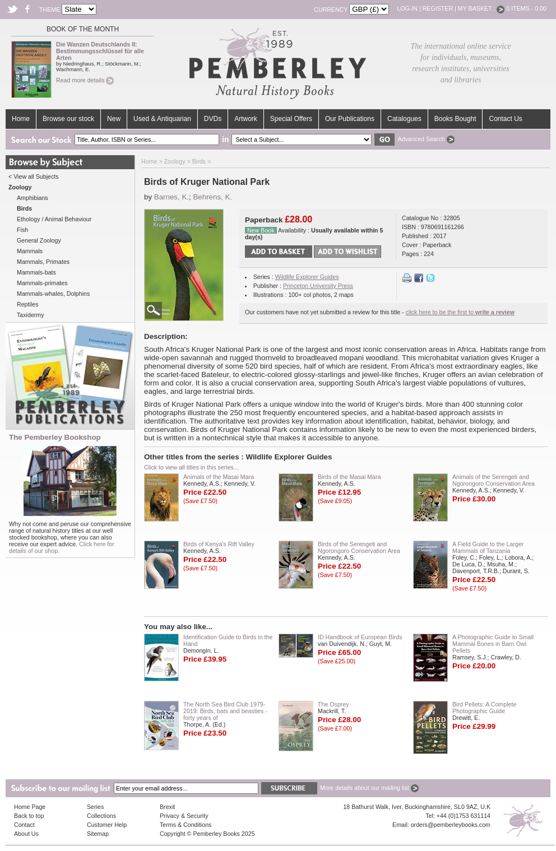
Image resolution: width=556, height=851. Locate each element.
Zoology (175, 161)
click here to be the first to (460, 312)
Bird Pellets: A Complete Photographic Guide (484, 707)
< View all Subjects (33, 176)
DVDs (212, 119)
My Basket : (481, 8)
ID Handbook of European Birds (360, 637)
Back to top (29, 815)
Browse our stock (68, 119)
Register (438, 8)
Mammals (30, 251)
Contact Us (505, 119)
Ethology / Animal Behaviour (54, 219)
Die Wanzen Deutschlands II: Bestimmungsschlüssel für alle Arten (100, 51)
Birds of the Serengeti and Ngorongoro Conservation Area (359, 547)
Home (21, 119)
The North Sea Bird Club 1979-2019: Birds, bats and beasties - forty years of (225, 711)
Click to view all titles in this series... (191, 467)
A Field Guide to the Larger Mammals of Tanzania (487, 547)
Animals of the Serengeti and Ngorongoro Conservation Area (493, 480)
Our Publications (349, 119)
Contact (24, 824)
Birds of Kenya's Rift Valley (218, 544)
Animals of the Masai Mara (218, 476)
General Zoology (39, 240)
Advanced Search (425, 139)
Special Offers (291, 119)
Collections (101, 815)
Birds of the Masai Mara (349, 476)
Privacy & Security (184, 815)
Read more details (85, 80)
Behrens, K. (212, 197)
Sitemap (98, 833)
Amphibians (32, 197)
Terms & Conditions (185, 824)
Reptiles (28, 304)
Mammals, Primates (43, 261)
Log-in (407, 8)
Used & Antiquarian (162, 119)
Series (95, 806)
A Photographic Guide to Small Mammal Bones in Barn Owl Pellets (493, 644)
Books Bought (455, 119)
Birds (199, 161)
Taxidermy (30, 314)
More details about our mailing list (369, 787)
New (114, 119)
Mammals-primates (42, 283)
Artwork (245, 119)
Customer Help (107, 824)
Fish (22, 229)
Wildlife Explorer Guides (307, 276)
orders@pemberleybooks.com (450, 824)
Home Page (29, 806)
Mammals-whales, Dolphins (53, 293)
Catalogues (404, 119)
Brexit (167, 806)
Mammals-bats (36, 272)
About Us (26, 833)
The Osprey (333, 704)
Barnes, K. (171, 197)
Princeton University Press (318, 285)
